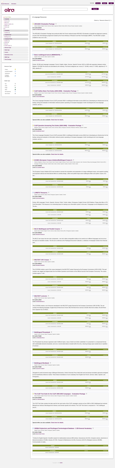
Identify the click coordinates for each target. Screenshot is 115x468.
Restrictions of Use (9, 54)
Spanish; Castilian (8, 24)
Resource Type (8, 47)
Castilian (6, 40)
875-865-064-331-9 (40, 29)
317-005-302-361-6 (40, 399)
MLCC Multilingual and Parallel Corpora (47, 229)
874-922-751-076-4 (40, 60)
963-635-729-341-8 (40, 234)
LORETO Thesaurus (40, 192)
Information (13, 3)
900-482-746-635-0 (40, 265)
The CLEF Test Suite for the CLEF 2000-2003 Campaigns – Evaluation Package (59, 394)
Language (7, 18)
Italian (5, 22)
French (5, 27)
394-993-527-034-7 (40, 131)
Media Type (7, 49)
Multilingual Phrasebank (42, 332)
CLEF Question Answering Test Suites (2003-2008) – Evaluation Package (57, 125)
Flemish (6, 42)
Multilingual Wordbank (41, 363)
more (4, 28)
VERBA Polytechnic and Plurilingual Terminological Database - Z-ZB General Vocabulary (63, 428)
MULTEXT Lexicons (40, 296)
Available (6, 32)
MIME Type (7, 57)
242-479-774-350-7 (40, 368)
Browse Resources (5, 3)
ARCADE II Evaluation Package (44, 24)
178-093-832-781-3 (40, 337)
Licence (6, 52)
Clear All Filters (8, 17)
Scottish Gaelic (7, 45)
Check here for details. (57, 119)
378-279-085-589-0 (40, 96)
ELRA (61, 462)
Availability (7, 30)
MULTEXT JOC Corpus (41, 260)
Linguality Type (8, 34)
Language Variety (8, 38)
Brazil (5, 43)
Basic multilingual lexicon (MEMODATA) (47, 55)
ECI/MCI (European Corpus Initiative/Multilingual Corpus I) (53, 160)
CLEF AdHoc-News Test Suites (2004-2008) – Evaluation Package (55, 91)
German (6, 21)
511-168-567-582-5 (40, 167)
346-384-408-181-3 (40, 301)
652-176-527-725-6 (40, 433)
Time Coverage (8, 59)
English (5, 25)
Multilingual (6, 36)
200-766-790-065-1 (40, 198)
